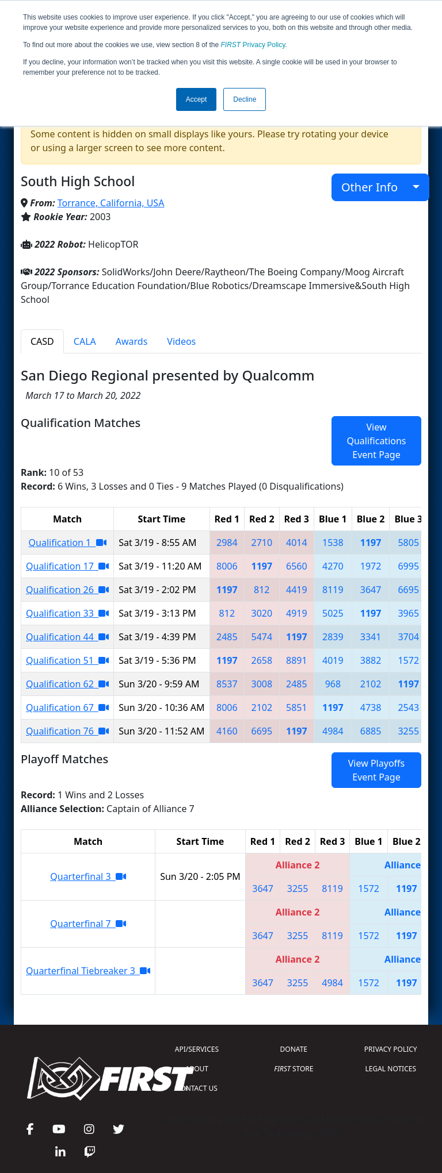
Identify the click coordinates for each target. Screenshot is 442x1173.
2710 (262, 542)
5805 (408, 542)
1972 (371, 566)
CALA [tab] (85, 341)
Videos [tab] (181, 341)
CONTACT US (197, 1088)
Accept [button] (196, 99)
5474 (262, 636)
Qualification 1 (67, 542)
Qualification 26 (67, 589)
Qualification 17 (67, 566)
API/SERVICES (197, 1049)
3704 (408, 636)
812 (261, 589)
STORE (293, 1069)
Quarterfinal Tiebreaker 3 (88, 970)
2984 (227, 542)
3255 (408, 731)
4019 (333, 660)
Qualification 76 (67, 731)
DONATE (293, 1049)
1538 (333, 542)
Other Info (375, 187)
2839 (333, 636)
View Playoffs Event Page (376, 770)
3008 (262, 684)
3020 (262, 613)
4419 (296, 589)
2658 (262, 660)
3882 (371, 660)
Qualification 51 (67, 660)
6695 (408, 589)
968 (333, 684)
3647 (371, 589)
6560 (296, 566)
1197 (371, 542)
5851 (296, 707)
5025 (333, 613)
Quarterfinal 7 (88, 923)
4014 (296, 542)
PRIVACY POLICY (390, 1049)
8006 (227, 566)
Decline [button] (244, 99)
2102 (371, 684)
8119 (333, 589)
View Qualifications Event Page (376, 441)
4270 (333, 566)
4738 (371, 707)
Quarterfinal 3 (88, 876)
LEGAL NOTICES (391, 1069)
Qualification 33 (67, 613)
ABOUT (196, 1069)
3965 (408, 613)
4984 (333, 731)
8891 (296, 660)
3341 (371, 636)
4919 (296, 613)
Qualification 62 (67, 684)
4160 (227, 731)
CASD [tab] (42, 341)
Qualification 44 (67, 636)
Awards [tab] (132, 341)
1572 (408, 660)
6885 (371, 731)
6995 (408, 566)
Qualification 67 (67, 707)
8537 (227, 684)
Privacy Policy (253, 45)
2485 (227, 636)
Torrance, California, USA (111, 203)
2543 (408, 707)
